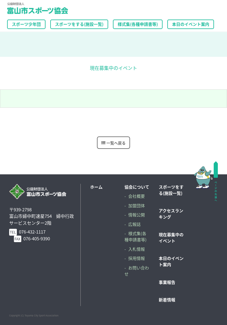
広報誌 (134, 224)
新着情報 (167, 300)
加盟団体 (136, 205)
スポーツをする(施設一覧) (171, 190)
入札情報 (136, 249)
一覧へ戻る (116, 142)
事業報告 (167, 282)
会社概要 (136, 196)
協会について (136, 187)
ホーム (96, 187)
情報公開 (136, 215)
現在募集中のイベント (171, 237)
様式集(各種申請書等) (138, 24)
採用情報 (136, 258)
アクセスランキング (171, 213)
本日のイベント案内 (190, 24)
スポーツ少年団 (26, 24)
